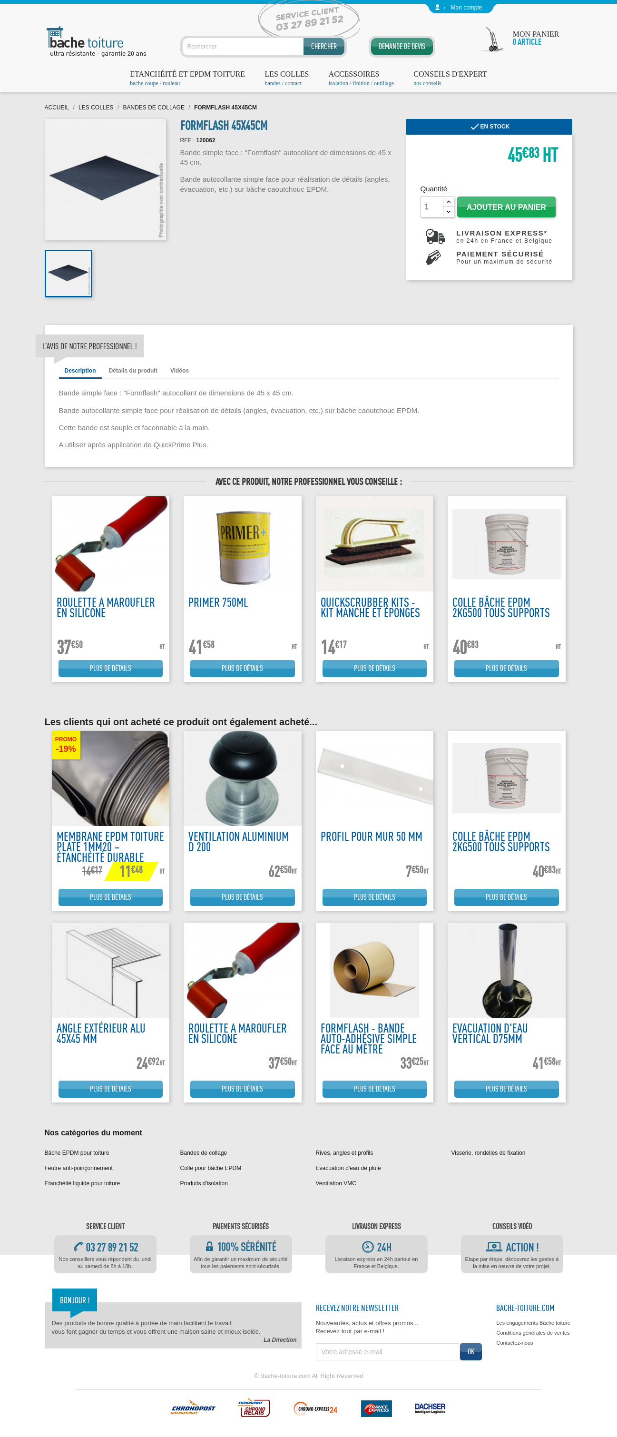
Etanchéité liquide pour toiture (82, 1183)
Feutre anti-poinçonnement (79, 1168)
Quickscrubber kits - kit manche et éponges (370, 607)
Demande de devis (402, 46)
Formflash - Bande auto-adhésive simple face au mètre (369, 1038)
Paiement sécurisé (504, 257)
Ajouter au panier (506, 207)
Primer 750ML (218, 602)
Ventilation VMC (336, 1183)
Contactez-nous (514, 1343)
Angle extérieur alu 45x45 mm (101, 1033)
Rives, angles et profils (344, 1153)
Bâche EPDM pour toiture (77, 1153)
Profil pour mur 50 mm (371, 836)
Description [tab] (80, 370)
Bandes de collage (203, 1153)
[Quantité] (432, 207)
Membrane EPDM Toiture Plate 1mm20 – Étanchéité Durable (110, 847)
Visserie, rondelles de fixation (488, 1153)
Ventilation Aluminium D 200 (238, 841)
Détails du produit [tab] (133, 370)
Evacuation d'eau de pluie (348, 1168)
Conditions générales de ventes (532, 1333)
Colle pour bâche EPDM (211, 1168)
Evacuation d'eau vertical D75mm (490, 1033)
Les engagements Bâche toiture (533, 1323)
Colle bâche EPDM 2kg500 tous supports (501, 607)
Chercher (324, 46)
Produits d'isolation (204, 1183)
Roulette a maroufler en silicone (106, 607)
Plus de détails (110, 668)
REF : (187, 140)
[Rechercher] (263, 46)
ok (471, 1351)
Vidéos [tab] (179, 370)
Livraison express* (504, 236)
